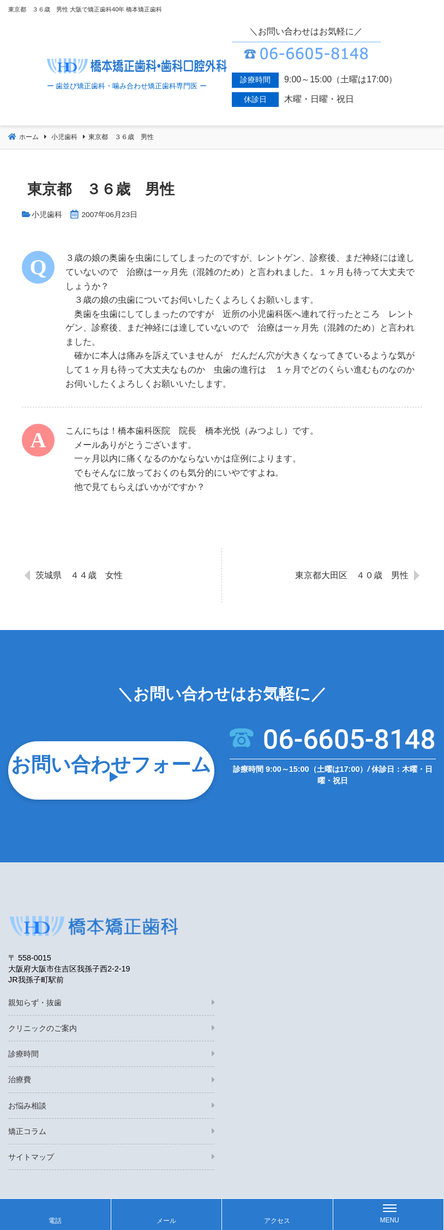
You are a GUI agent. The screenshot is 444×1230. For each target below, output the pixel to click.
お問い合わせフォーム (111, 764)
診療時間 (23, 1053)
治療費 (19, 1079)
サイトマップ (31, 1157)
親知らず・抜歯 (35, 1002)
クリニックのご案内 (42, 1028)
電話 (55, 1221)
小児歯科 (47, 215)
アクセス (277, 1221)
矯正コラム (27, 1131)
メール (166, 1221)
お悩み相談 (27, 1105)
